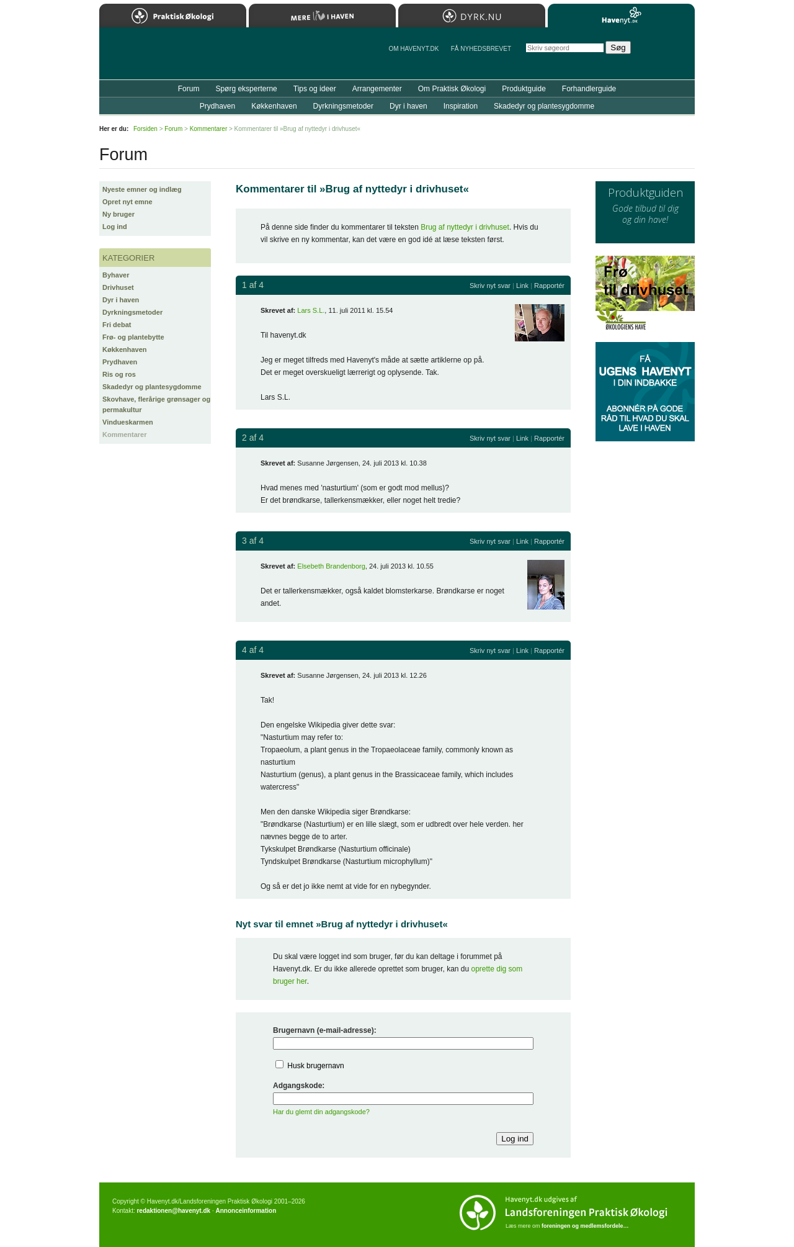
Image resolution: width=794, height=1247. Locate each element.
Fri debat (116, 324)
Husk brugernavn (315, 1065)
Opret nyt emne (127, 201)
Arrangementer (377, 88)
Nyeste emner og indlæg (142, 189)
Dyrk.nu (471, 15)
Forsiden (145, 128)
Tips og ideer (314, 88)
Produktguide (524, 88)
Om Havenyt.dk (413, 48)
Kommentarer (124, 434)
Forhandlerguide (589, 88)
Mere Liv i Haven (322, 15)
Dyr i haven (120, 300)
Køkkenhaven (124, 349)
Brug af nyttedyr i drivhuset (465, 227)
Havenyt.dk (621, 15)
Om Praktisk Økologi (452, 88)
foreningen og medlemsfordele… (585, 1226)
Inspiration (461, 106)
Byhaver (115, 275)
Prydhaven (119, 362)
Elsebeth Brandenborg (331, 566)
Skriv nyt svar (490, 285)
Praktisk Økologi (172, 15)
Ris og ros (119, 374)
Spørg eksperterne (246, 88)
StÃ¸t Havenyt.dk (667, 53)
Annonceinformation (245, 1210)
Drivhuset (118, 287)
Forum (189, 88)
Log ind (114, 226)
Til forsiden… (153, 58)
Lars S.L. (310, 310)
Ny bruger (118, 214)
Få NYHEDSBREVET (481, 48)
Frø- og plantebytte (133, 337)
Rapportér (549, 285)
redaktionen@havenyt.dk (173, 1210)
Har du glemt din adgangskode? (321, 1111)
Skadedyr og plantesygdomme (152, 386)
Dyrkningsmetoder (132, 312)
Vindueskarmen (127, 422)
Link (522, 285)
